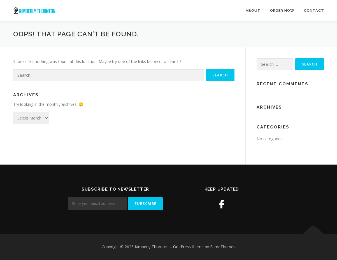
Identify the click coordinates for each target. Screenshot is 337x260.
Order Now (282, 10)
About (253, 10)
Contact (314, 10)
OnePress (182, 246)
